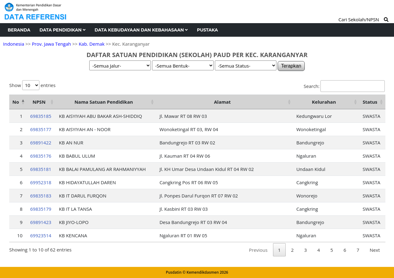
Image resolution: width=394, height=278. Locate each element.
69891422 (40, 142)
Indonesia (13, 44)
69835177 (40, 129)
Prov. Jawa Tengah (51, 44)
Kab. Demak (92, 44)
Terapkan (291, 65)
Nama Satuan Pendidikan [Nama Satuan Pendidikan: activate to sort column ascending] (103, 102)
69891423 (40, 222)
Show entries (32, 85)
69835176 (40, 156)
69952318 (40, 182)
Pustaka (207, 30)
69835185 (40, 116)
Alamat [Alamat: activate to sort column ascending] (222, 102)
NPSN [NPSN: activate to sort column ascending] (39, 102)
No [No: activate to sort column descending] (15, 102)
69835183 (40, 196)
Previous (258, 250)
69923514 (40, 235)
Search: (344, 86)
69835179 (40, 209)
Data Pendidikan (62, 30)
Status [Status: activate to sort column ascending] (370, 102)
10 (19, 235)
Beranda (19, 30)
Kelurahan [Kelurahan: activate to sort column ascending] (324, 102)
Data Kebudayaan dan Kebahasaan (140, 30)
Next (375, 250)
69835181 (40, 169)
